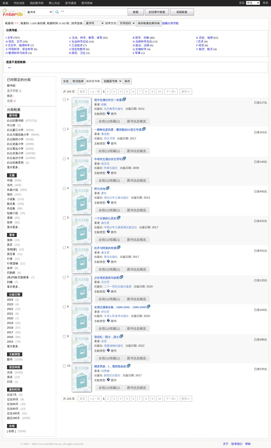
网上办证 (54, 3)
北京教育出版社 (114, 108)
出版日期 (14, 294)
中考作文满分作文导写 (108, 159)
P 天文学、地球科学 (18, 45)
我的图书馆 (37, 3)
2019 (10, 323)
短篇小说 (13, 213)
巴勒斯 (11, 272)
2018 (10, 327)
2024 (10, 299)
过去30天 (13, 399)
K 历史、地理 (204, 37)
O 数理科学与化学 (17, 53)
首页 (82, 91)
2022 (10, 309)
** (9, 68)
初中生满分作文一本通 (108, 100)
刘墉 (10, 282)
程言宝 (105, 163)
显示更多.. (13, 167)
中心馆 (11, 125)
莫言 (10, 244)
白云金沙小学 (15, 158)
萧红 (104, 193)
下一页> (171, 91)
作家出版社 (111, 167)
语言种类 (14, 367)
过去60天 (13, 404)
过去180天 (14, 413)
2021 (10, 313)
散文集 (11, 203)
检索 (5, 3)
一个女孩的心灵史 (105, 218)
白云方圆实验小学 (18, 134)
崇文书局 (110, 138)
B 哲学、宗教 (141, 37)
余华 (10, 268)
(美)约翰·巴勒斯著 (18, 277)
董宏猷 (105, 134)
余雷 (104, 341)
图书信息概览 (136, 121)
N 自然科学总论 (143, 41)
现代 (10, 194)
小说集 (11, 199)
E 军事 (137, 53)
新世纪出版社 (112, 375)
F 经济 (200, 45)
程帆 (104, 104)
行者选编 (13, 263)
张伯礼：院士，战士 (107, 337)
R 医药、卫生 (77, 53)
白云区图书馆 (15, 120)
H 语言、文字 (14, 41)
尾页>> (185, 91)
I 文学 (10, 37)
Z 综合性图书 (77, 49)
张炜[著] (12, 249)
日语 (10, 381)
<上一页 (95, 91)
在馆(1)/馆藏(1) (109, 121)
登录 (265, 2)
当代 (10, 185)
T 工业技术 (76, 45)
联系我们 (236, 443)
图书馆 (13, 115)
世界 (10, 222)
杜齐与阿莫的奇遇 (105, 248)
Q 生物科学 (140, 49)
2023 (10, 304)
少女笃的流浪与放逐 (107, 277)
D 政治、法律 (141, 45)
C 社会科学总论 (79, 41)
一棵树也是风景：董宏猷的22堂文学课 (118, 129)
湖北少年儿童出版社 (117, 197)
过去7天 (12, 394)
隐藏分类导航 (170, 23)
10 (159, 91)
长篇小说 (13, 189)
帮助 (248, 443)
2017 (10, 332)
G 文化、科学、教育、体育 (86, 37)
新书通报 (70, 3)
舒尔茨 (105, 311)
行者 (10, 258)
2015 (10, 341)
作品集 (11, 208)
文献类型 (14, 354)
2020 (10, 318)
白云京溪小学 (15, 153)
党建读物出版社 (114, 345)
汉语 (10, 372)
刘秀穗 (105, 370)
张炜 (10, 240)
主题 (12, 175)
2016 (10, 337)
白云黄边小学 (15, 148)
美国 (10, 217)
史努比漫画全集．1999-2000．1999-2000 (120, 307)
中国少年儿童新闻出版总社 (121, 227)
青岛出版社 (111, 256)
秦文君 (105, 222)
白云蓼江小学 (15, 130)
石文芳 (105, 282)
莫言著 (11, 254)
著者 (12, 235)
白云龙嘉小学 (15, 144)
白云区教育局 (15, 162)
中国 (10, 180)
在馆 (12, 426)
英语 (10, 377)
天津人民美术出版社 (117, 316)
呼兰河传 (100, 188)
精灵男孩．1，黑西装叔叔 (110, 366)
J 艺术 (200, 41)
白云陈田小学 (15, 139)
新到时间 (14, 389)
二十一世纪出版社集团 (118, 286)
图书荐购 (87, 3)
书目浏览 (19, 3)
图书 (10, 359)
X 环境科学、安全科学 (20, 49)
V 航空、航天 (204, 49)
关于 (225, 443)
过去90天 (13, 408)
